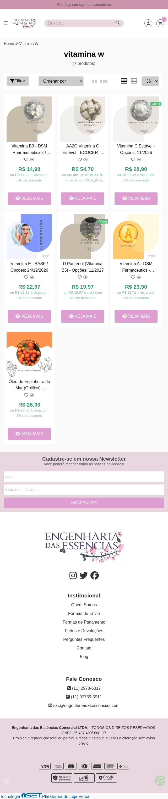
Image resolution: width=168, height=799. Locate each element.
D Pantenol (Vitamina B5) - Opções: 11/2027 (83, 266)
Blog (84, 656)
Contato (84, 648)
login (83, 5)
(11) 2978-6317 (84, 688)
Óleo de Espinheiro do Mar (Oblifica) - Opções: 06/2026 (29, 385)
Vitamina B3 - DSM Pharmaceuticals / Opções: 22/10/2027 (29, 150)
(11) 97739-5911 (84, 697)
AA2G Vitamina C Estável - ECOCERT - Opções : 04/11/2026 (82, 150)
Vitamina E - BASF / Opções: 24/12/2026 (29, 266)
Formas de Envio (84, 613)
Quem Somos (84, 605)
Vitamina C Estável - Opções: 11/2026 (136, 149)
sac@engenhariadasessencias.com (84, 705)
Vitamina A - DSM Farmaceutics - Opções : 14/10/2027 (136, 267)
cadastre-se (102, 5)
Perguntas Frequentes (84, 639)
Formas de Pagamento (84, 622)
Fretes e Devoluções (84, 631)
